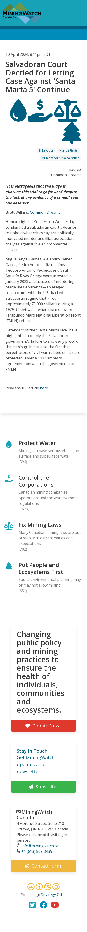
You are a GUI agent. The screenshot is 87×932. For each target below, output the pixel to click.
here (44, 388)
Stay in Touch (32, 751)
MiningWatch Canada (34, 815)
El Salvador (46, 151)
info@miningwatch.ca (39, 845)
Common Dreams (45, 212)
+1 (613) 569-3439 (36, 851)
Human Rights (68, 151)
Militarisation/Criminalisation (60, 158)
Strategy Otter (53, 894)
